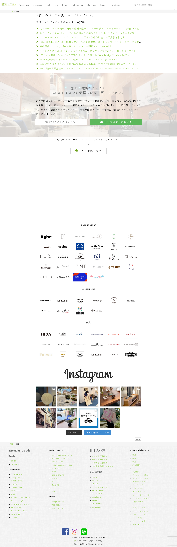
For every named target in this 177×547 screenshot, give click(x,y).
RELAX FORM (98, 490)
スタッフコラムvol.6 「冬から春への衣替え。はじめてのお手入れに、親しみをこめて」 (88, 51)
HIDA (94, 477)
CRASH (95, 483)
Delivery (117, 5)
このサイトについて (140, 495)
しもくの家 (137, 518)
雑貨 (134, 458)
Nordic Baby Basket (19, 511)
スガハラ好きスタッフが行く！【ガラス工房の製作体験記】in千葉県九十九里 (82, 37)
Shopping (78, 5)
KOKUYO (96, 500)
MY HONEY (57, 468)
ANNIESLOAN (58, 508)
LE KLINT (15, 514)
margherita (96, 497)
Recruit (92, 5)
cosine (54, 478)
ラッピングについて (140, 491)
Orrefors (14, 484)
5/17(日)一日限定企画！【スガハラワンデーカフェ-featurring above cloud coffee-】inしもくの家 (93, 68)
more (138, 439)
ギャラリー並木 (139, 521)
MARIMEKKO (17, 474)
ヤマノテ (55, 488)
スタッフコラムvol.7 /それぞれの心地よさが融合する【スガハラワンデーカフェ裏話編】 (88, 33)
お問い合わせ (138, 501)
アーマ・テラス (139, 514)
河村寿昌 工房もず (100, 463)
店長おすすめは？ (140, 481)
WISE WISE (97, 493)
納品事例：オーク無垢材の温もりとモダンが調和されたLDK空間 (75, 46)
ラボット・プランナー (141, 508)
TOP (11, 11)
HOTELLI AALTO (140, 511)
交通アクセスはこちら (61, 122)
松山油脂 (55, 485)
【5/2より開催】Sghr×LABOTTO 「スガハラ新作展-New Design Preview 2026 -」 (86, 55)
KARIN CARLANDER (20, 497)
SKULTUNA (16, 507)
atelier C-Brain (58, 461)
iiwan (54, 471)
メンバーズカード (140, 485)
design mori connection (62, 465)
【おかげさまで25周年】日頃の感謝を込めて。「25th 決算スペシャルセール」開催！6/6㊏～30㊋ (93, 28)
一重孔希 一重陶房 (100, 459)
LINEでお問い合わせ (115, 122)
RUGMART (97, 503)
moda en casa (98, 480)
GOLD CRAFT (58, 475)
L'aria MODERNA (100, 487)
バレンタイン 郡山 (140, 475)
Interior (37, 5)
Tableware (52, 5)
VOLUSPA (56, 505)
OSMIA (14, 517)
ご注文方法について (140, 488)
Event (65, 5)
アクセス (136, 468)
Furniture (24, 5)
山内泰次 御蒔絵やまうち (102, 466)
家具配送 (136, 471)
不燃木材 (136, 524)
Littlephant (16, 491)
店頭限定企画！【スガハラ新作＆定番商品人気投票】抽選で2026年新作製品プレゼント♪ (88, 64)
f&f (53, 481)
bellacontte (97, 507)
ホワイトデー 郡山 (140, 478)
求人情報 (136, 465)
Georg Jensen (17, 477)
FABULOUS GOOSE (20, 504)
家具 (134, 455)
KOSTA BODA (17, 481)
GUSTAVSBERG (18, 487)
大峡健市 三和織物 (100, 456)
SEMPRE (15, 464)
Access (104, 5)
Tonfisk (14, 494)
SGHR (13, 461)
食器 (134, 461)
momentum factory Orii (62, 455)
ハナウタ (55, 491)
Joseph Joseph (17, 501)
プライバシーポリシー (141, 498)
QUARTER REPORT (60, 458)
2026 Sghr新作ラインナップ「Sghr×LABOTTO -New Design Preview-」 (80, 59)
